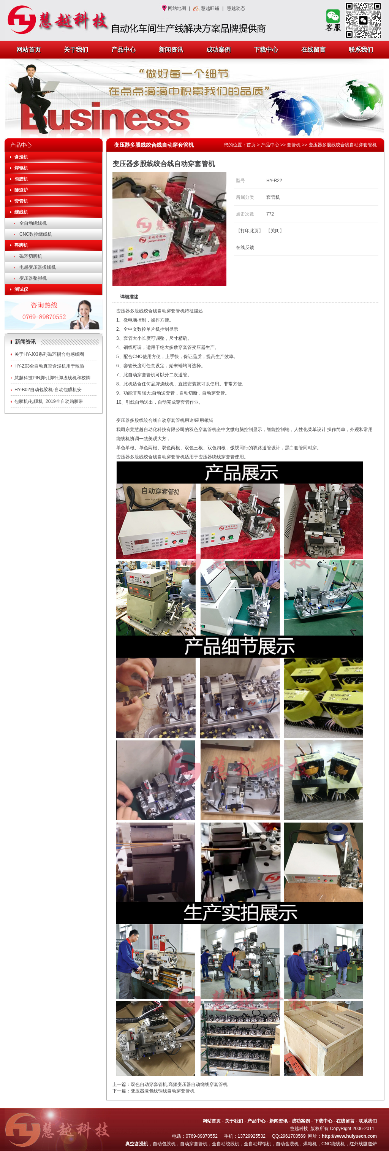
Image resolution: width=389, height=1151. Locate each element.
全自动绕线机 (33, 223)
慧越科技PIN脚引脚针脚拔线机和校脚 (52, 377)
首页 (251, 144)
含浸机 (21, 157)
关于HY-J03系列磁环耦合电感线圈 (49, 354)
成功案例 (218, 49)
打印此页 (249, 230)
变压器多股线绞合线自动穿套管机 (342, 144)
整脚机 (21, 245)
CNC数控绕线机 (35, 234)
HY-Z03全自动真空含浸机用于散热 (49, 366)
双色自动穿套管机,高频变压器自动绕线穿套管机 (179, 1084)
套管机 (21, 201)
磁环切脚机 (30, 256)
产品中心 (123, 49)
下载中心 (266, 49)
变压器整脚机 (33, 278)
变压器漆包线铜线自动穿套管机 (162, 1091)
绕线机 (21, 212)
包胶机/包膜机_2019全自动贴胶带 (48, 401)
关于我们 (76, 49)
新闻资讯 (171, 49)
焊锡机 (21, 168)
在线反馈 (245, 247)
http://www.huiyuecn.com (349, 1136)
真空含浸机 (136, 1143)
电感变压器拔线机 (37, 267)
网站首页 (28, 49)
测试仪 (21, 289)
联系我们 (361, 49)
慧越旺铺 (210, 8)
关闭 (275, 230)
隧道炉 (21, 190)
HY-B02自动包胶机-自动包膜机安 (48, 389)
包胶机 (21, 179)
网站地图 (177, 8)
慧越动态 (236, 8)
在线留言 (313, 49)
